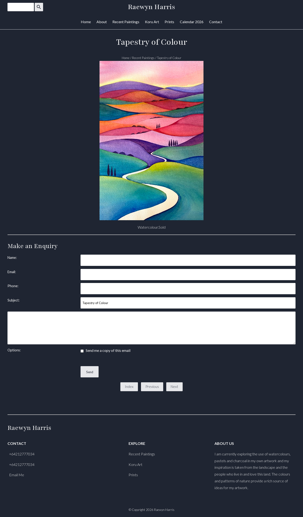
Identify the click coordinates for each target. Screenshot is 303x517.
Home (86, 21)
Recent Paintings (125, 21)
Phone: (12, 286)
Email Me (16, 474)
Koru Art (152, 21)
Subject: (13, 300)
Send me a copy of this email (105, 350)
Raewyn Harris (151, 7)
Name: (12, 258)
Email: (11, 272)
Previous (152, 386)
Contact (215, 21)
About (101, 21)
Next (174, 386)
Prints (169, 21)
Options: (14, 350)
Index (129, 386)
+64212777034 (21, 454)
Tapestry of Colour (169, 58)
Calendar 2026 (191, 21)
